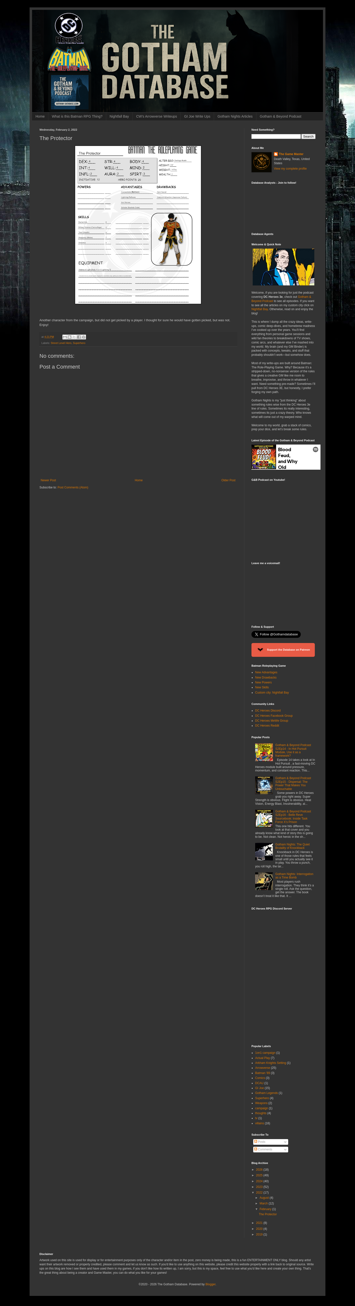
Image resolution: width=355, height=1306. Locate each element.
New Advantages (266, 672)
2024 (260, 1181)
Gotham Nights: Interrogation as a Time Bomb (294, 875)
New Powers (263, 682)
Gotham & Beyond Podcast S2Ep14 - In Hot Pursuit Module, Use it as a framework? (293, 750)
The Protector (268, 1214)
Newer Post (48, 480)
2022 (260, 1192)
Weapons (261, 1103)
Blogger (210, 1284)
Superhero (79, 342)
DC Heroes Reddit (267, 725)
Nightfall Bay (119, 116)
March (264, 1203)
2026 (260, 1169)
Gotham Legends (266, 1093)
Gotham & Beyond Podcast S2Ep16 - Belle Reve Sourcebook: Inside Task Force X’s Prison (293, 817)
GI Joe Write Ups (197, 116)
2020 (260, 1229)
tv (256, 1118)
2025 (260, 1175)
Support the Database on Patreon (283, 650)
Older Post (228, 480)
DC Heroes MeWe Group (271, 720)
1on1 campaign (265, 1053)
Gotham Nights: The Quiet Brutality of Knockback (292, 846)
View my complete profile (290, 168)
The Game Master (291, 154)
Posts (259, 1142)
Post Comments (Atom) (72, 487)
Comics (260, 1078)
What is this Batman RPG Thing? (77, 116)
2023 (260, 1187)
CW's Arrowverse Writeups (156, 116)
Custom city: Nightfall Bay (272, 692)
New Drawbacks (266, 677)
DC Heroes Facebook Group (274, 715)
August (265, 1197)
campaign (261, 1108)
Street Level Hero (61, 342)
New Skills (262, 687)
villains (259, 1123)
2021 (260, 1223)
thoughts (260, 1113)
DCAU (259, 1083)
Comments (263, 1149)
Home (40, 116)
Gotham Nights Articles (234, 116)
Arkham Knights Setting (270, 1063)
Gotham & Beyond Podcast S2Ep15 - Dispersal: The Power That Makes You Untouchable (293, 783)
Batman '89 (262, 1073)
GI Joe (259, 1088)
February (266, 1209)
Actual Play (262, 1058)
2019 (260, 1234)
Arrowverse (262, 1068)
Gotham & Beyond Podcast (281, 116)
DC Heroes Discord (268, 710)
